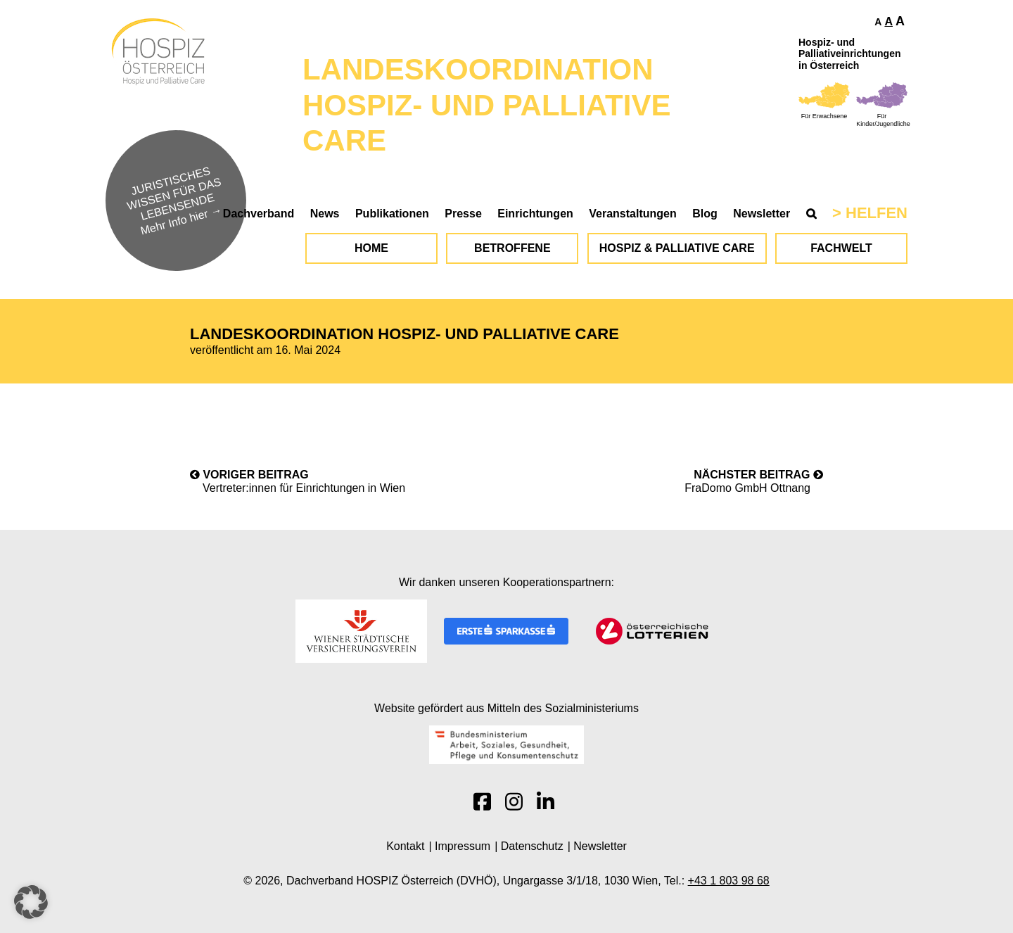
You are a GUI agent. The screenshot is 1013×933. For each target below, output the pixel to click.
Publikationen (392, 214)
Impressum (462, 846)
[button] (31, 902)
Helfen (876, 213)
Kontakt (405, 846)
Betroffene (512, 248)
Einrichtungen (535, 214)
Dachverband (258, 214)
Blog (705, 214)
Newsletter (761, 214)
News (325, 214)
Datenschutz (532, 846)
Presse (463, 214)
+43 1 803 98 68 (729, 881)
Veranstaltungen (632, 214)
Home (371, 248)
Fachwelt (841, 248)
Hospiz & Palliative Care (677, 248)
